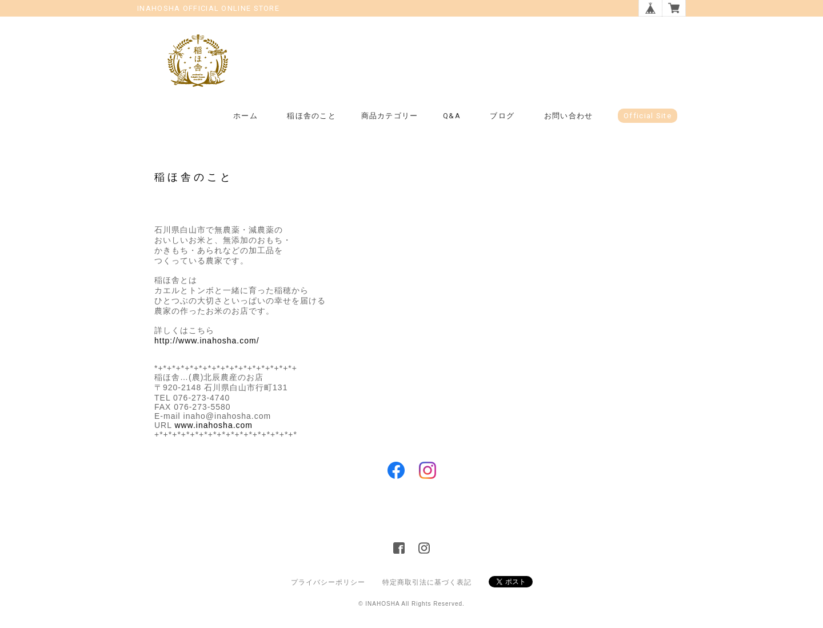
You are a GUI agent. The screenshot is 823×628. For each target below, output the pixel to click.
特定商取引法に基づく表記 (427, 582)
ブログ (502, 115)
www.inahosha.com (213, 425)
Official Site (648, 115)
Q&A (452, 115)
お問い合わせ (568, 115)
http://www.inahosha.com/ (206, 340)
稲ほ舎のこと (311, 115)
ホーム (245, 115)
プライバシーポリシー (328, 582)
